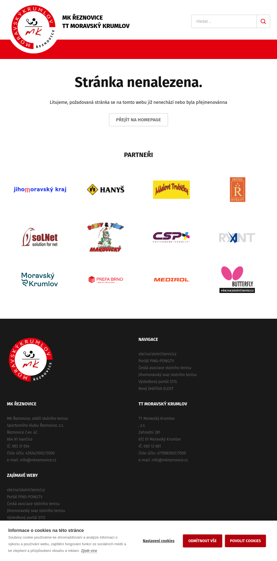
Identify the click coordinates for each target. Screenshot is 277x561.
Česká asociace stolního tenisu (165, 368)
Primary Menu (267, 49)
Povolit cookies (245, 541)
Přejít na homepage (138, 120)
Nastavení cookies (159, 541)
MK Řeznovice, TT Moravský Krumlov (31, 360)
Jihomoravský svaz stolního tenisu (168, 374)
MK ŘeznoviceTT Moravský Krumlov (96, 22)
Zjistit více (89, 551)
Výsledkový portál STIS (158, 381)
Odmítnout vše (202, 541)
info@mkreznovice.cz (38, 460)
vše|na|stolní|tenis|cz (158, 354)
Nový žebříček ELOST (156, 388)
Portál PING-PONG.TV (156, 361)
